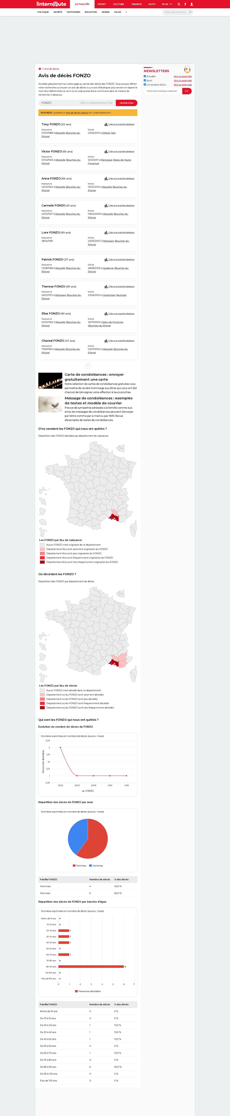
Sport (102, 4)
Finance (137, 4)
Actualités (82, 4)
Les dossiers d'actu (155, 84)
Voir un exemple (183, 76)
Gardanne (108, 268)
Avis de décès (51, 68)
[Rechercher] (177, 12)
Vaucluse (121, 295)
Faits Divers (73, 12)
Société (58, 12)
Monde (106, 12)
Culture (118, 4)
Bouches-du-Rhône (99, 325)
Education (91, 12)
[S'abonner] (168, 91)
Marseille (60, 133)
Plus (167, 4)
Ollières (106, 133)
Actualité (150, 76)
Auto (151, 4)
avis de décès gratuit (77, 112)
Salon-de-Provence (112, 322)
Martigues (108, 241)
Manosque (106, 160)
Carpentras (109, 295)
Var (113, 133)
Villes (117, 12)
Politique (43, 12)
